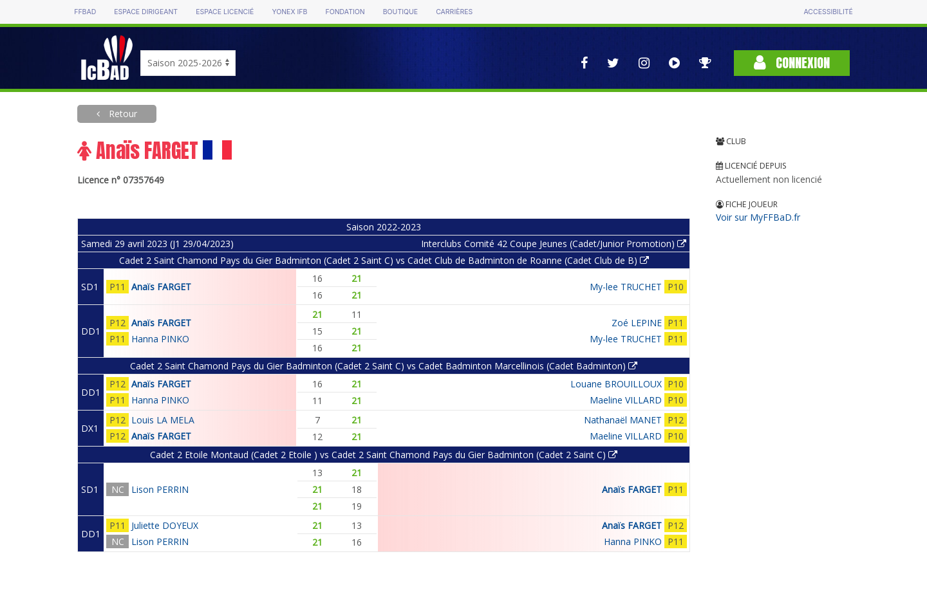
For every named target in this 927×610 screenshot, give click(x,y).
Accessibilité (827, 12)
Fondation (344, 12)
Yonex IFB (289, 12)
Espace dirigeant (146, 12)
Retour (121, 113)
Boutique (400, 12)
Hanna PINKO (160, 339)
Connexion (792, 63)
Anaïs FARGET (161, 287)
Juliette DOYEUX (164, 525)
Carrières (454, 12)
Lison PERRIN (160, 489)
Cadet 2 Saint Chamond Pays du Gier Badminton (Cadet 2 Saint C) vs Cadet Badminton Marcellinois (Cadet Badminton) (383, 366)
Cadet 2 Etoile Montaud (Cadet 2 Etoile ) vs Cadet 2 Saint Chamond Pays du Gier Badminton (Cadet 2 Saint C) (383, 454)
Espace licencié (225, 12)
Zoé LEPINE (637, 323)
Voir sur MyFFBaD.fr (758, 217)
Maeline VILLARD (626, 400)
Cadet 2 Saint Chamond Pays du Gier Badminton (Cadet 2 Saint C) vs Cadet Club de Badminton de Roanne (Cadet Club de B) (384, 260)
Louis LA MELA (162, 420)
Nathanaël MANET (623, 420)
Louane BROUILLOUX (616, 384)
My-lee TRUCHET (626, 287)
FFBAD (85, 12)
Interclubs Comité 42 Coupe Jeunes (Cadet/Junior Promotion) (553, 243)
